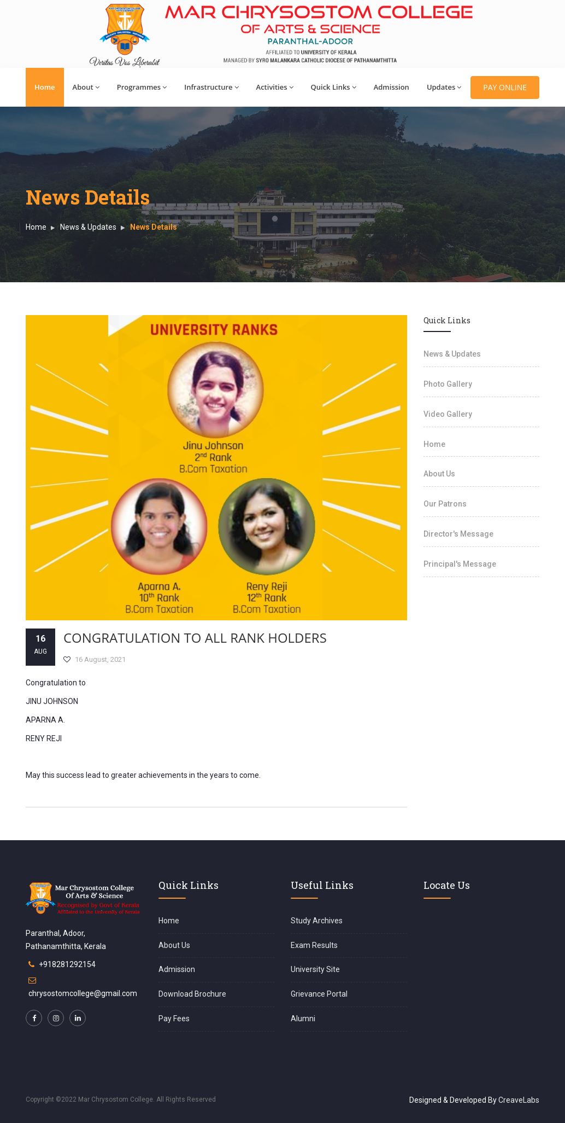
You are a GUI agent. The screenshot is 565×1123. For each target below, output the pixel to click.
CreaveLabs (518, 1100)
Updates (444, 87)
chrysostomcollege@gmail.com (82, 993)
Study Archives (317, 920)
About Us (439, 473)
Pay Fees (174, 1018)
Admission (391, 87)
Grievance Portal (319, 994)
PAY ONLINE (505, 87)
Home (44, 87)
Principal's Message (459, 564)
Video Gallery (447, 414)
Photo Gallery (447, 384)
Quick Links (333, 87)
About (86, 87)
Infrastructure (211, 87)
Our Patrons (445, 503)
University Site (315, 969)
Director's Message (458, 534)
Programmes (142, 87)
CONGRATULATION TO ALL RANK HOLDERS (195, 638)
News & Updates (88, 227)
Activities (274, 87)
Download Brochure (192, 994)
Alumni (303, 1018)
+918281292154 (67, 964)
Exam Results (314, 945)
